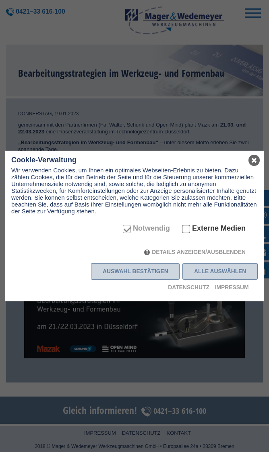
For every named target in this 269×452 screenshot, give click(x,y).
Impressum (232, 287)
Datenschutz (188, 287)
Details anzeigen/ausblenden (199, 252)
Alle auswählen (220, 271)
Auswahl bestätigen (135, 271)
